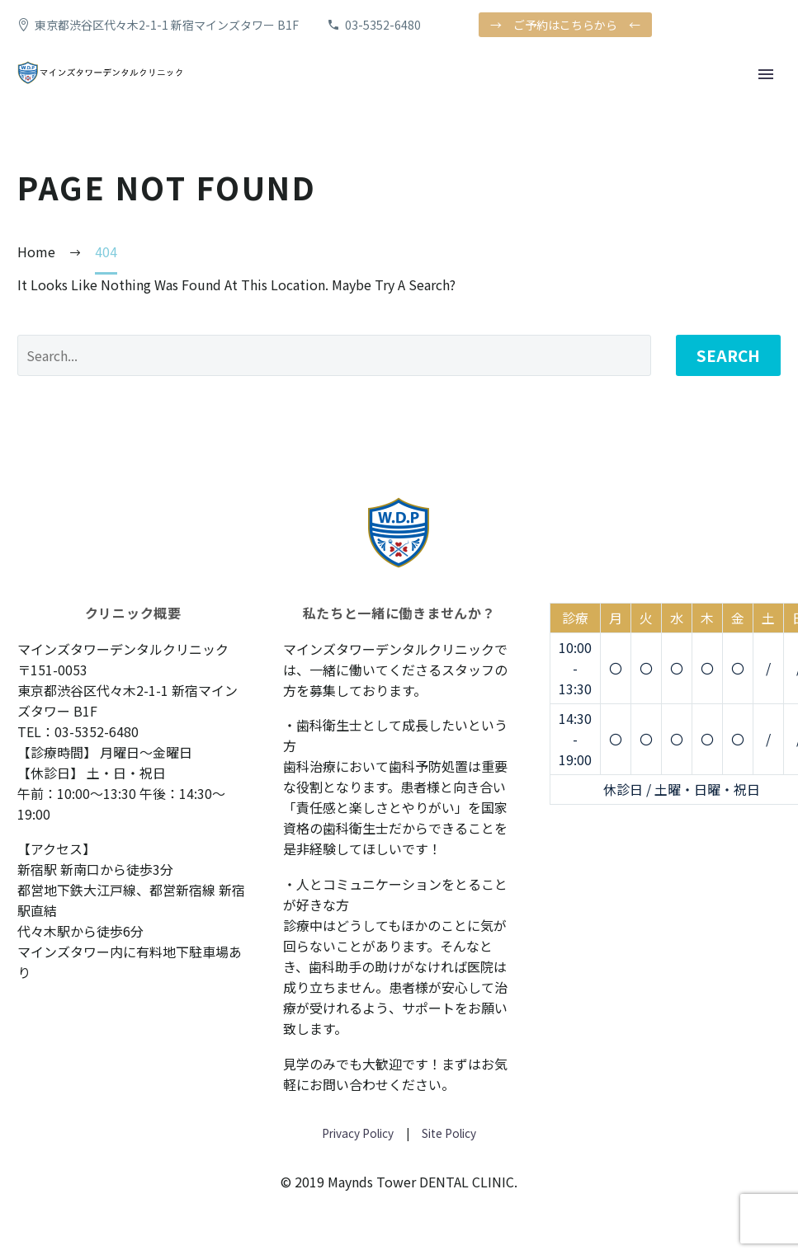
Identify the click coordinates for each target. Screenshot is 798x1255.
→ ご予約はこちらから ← (565, 24)
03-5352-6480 (383, 24)
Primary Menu (765, 74)
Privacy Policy (358, 1133)
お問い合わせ (349, 1084)
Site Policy (447, 1133)
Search (728, 355)
